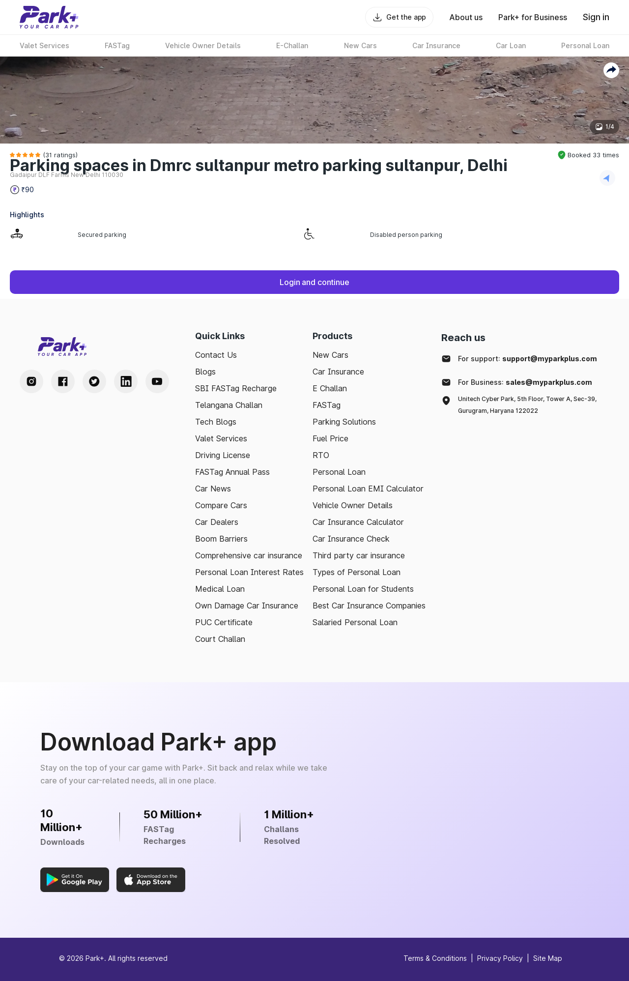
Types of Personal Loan (356, 572)
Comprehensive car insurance (248, 555)
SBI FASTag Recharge (236, 388)
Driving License (222, 455)
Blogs (205, 371)
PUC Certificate (224, 622)
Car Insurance (338, 371)
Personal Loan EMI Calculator (368, 488)
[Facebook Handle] (63, 381)
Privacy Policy (500, 958)
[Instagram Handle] (31, 381)
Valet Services (221, 438)
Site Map (547, 958)
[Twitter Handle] (94, 381)
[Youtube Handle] (157, 381)
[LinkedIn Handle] (126, 381)
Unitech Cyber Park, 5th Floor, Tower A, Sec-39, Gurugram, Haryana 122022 (527, 404)
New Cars (330, 355)
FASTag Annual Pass (232, 472)
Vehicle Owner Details (353, 505)
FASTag (327, 405)
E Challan (330, 388)
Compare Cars (221, 505)
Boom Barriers (221, 539)
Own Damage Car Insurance (246, 605)
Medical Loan (220, 589)
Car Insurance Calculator (358, 522)
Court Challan (220, 639)
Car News (213, 488)
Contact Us (216, 355)
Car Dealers (216, 522)
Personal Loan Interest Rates (249, 572)
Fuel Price (330, 438)
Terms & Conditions (435, 958)
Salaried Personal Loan (355, 622)
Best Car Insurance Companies (369, 605)
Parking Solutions (344, 422)
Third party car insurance (359, 555)
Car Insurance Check (351, 539)
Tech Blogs (215, 422)
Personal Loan (339, 472)
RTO (321, 455)
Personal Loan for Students (363, 589)
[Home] (49, 17)
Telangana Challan (228, 405)
